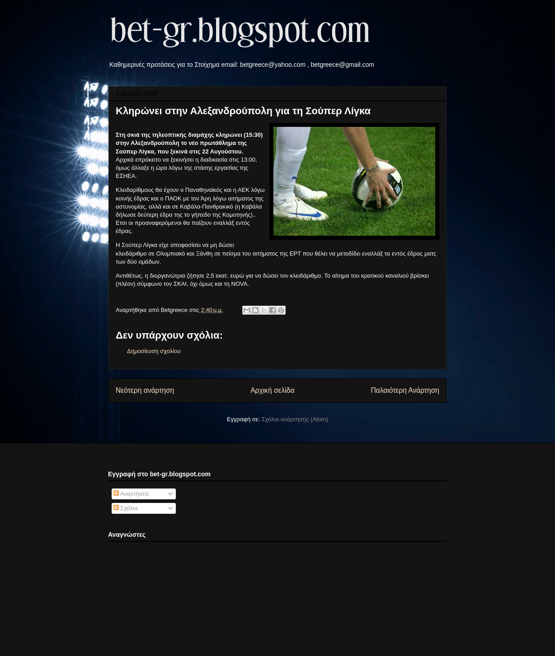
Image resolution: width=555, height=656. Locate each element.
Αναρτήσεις (131, 493)
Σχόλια (125, 508)
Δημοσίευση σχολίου (154, 351)
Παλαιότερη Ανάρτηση (405, 390)
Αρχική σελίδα (272, 390)
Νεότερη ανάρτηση (145, 390)
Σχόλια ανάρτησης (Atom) (295, 419)
